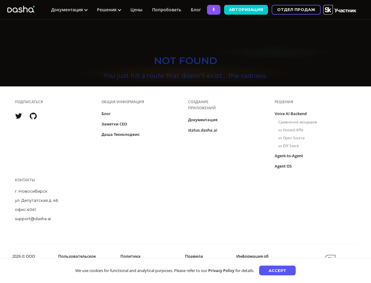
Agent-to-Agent (289, 155)
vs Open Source (291, 137)
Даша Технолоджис (121, 134)
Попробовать (166, 10)
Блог (196, 10)
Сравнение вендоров (297, 122)
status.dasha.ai (202, 130)
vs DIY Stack (288, 145)
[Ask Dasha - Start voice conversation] (213, 10)
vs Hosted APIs (290, 129)
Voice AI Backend (291, 113)
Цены (136, 10)
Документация (202, 119)
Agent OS (283, 166)
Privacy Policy (221, 270)
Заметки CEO (114, 124)
